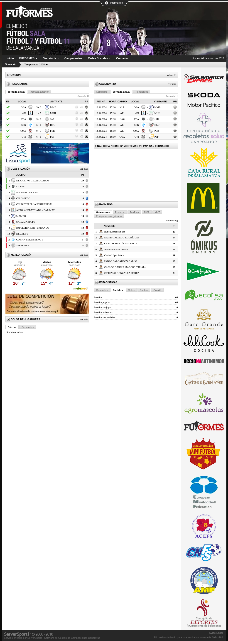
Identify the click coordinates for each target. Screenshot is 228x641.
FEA (23, 119)
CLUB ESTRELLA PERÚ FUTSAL (34, 204)
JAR (52, 119)
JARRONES (22, 245)
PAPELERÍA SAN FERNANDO (32, 227)
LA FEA (20, 186)
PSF (52, 136)
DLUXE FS (22, 233)
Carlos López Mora (114, 255)
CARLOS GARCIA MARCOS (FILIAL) (125, 267)
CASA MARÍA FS (25, 221)
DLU (52, 125)
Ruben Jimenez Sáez (114, 231)
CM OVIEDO (23, 198)
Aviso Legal (216, 632)
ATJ (24, 113)
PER (52, 130)
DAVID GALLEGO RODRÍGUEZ (122, 237)
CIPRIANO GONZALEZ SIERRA (122, 273)
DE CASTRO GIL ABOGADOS (32, 180)
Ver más (84, 168)
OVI (24, 136)
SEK (23, 125)
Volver (170, 75)
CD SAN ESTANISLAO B (30, 239)
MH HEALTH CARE (27, 192)
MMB (53, 107)
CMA (23, 130)
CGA (23, 107)
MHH (53, 113)
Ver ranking (172, 220)
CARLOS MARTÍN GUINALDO (121, 243)
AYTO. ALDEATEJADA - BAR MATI (36, 210)
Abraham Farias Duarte (116, 249)
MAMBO (21, 216)
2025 (35, 64)
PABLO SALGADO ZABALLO (120, 261)
